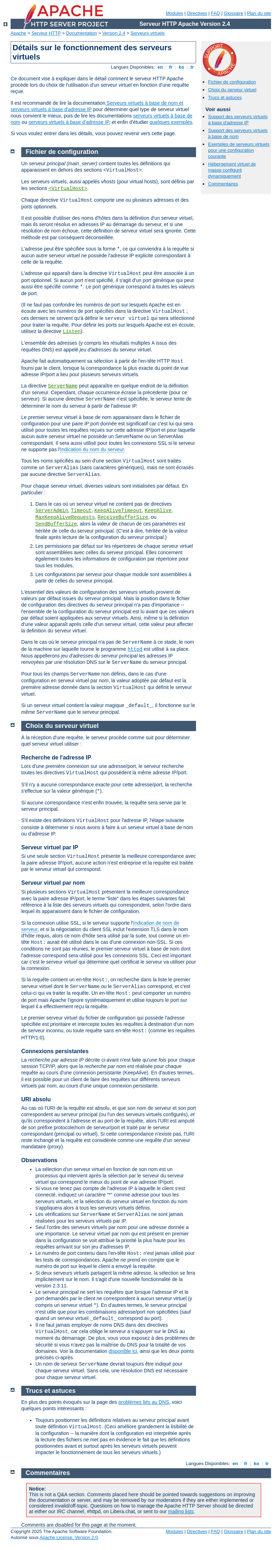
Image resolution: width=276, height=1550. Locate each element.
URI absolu (36, 1099)
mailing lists (181, 1511)
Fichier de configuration (232, 82)
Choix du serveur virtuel (232, 89)
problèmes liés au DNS (144, 1402)
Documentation (81, 33)
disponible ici (123, 1351)
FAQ (215, 13)
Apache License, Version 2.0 (69, 1537)
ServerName (62, 386)
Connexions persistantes (54, 1051)
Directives (197, 13)
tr (192, 67)
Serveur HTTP (46, 33)
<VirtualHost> (67, 188)
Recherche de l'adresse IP (56, 757)
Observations (39, 1160)
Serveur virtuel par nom (53, 883)
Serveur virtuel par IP (49, 847)
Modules (174, 13)
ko (181, 67)
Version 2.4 (113, 33)
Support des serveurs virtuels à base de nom (238, 133)
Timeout (81, 510)
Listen (72, 331)
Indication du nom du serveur (92, 449)
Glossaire (233, 13)
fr (171, 67)
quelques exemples (171, 122)
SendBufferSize (56, 524)
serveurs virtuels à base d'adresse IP (69, 122)
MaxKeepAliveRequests (65, 517)
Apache (18, 33)
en (160, 67)
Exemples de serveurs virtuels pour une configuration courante (238, 150)
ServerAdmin (51, 510)
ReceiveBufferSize (123, 517)
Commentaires (223, 183)
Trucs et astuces (225, 97)
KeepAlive (158, 510)
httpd (134, 649)
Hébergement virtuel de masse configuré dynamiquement (232, 170)
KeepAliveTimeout (118, 510)
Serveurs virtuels (148, 33)
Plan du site (259, 13)
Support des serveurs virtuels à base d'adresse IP (238, 119)
